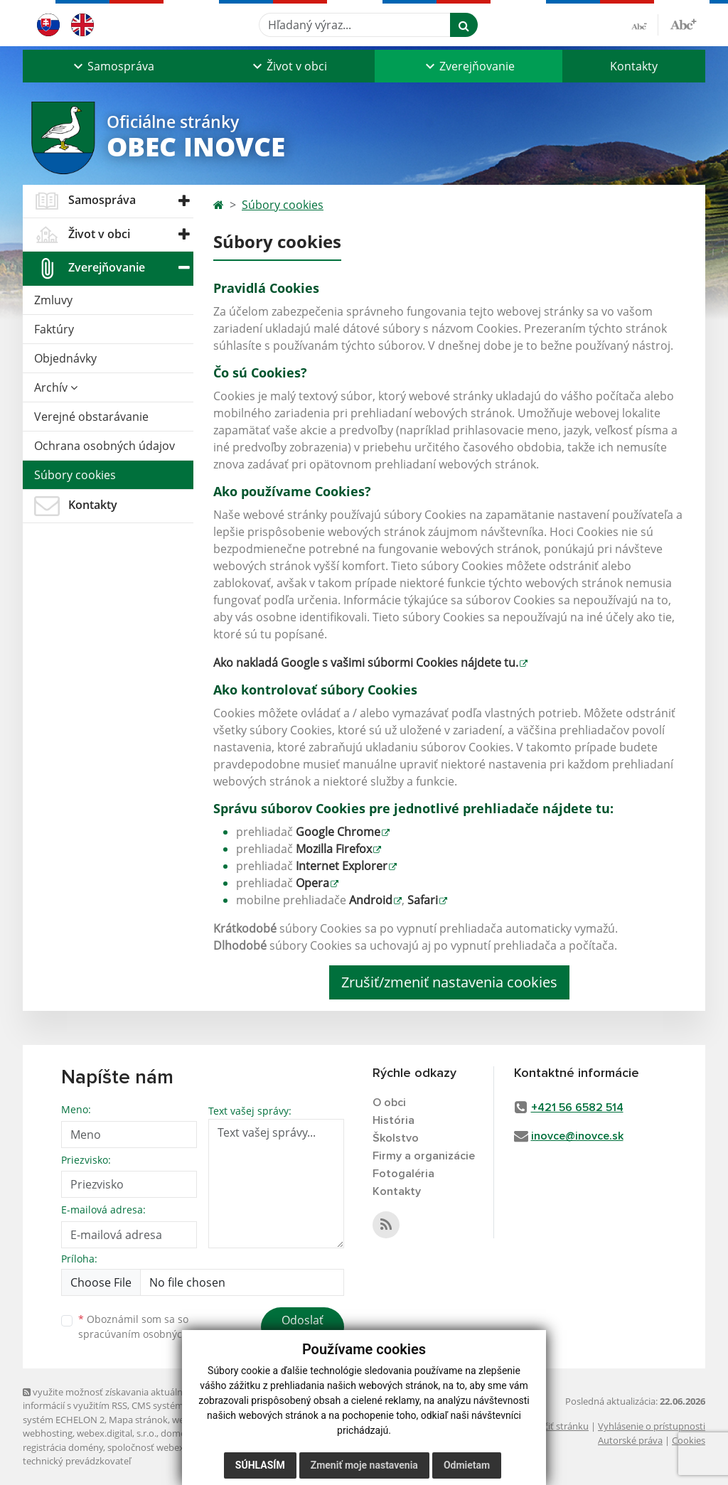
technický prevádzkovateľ (77, 1460)
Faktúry (54, 329)
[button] (112, 66)
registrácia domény (63, 1447)
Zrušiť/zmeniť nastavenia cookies (449, 982)
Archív (55, 387)
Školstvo (396, 1138)
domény (178, 1433)
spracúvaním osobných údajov (150, 1334)
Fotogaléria (403, 1173)
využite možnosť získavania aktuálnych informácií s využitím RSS (110, 1398)
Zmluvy (53, 300)
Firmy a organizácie (424, 1156)
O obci (389, 1102)
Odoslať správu (302, 1328)
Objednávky (65, 358)
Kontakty (634, 66)
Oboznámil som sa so (150, 1326)
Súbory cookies (75, 475)
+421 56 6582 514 (577, 1107)
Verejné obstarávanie (91, 416)
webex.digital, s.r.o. (116, 1433)
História (393, 1120)
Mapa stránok (138, 1419)
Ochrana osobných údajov (104, 446)
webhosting (48, 1433)
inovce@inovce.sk (577, 1136)
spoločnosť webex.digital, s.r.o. (171, 1447)
